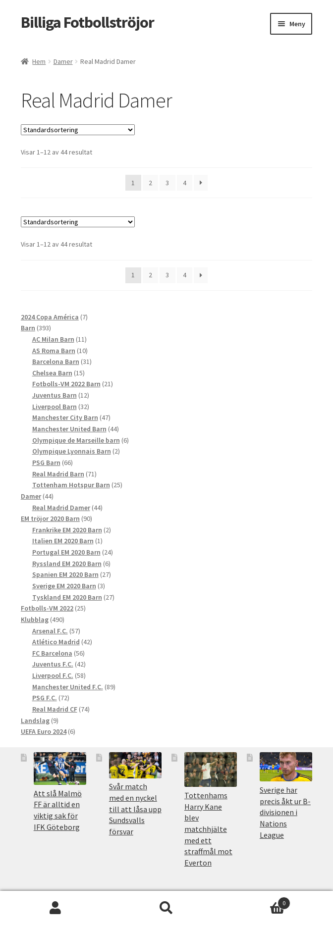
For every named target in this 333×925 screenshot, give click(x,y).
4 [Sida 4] (184, 182)
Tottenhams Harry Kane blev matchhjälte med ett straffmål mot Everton (208, 829)
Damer (63, 61)
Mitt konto (55, 908)
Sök (166, 908)
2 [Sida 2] (150, 182)
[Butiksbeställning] (78, 129)
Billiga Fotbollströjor (87, 22)
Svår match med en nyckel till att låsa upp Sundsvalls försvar (135, 808)
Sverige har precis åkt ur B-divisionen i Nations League (285, 812)
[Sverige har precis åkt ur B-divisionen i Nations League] (286, 767)
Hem (39, 61)
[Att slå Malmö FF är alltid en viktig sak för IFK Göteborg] (60, 768)
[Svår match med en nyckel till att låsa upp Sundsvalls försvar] (135, 765)
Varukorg (256, 901)
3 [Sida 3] (167, 182)
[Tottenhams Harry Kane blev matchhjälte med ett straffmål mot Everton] (210, 769)
